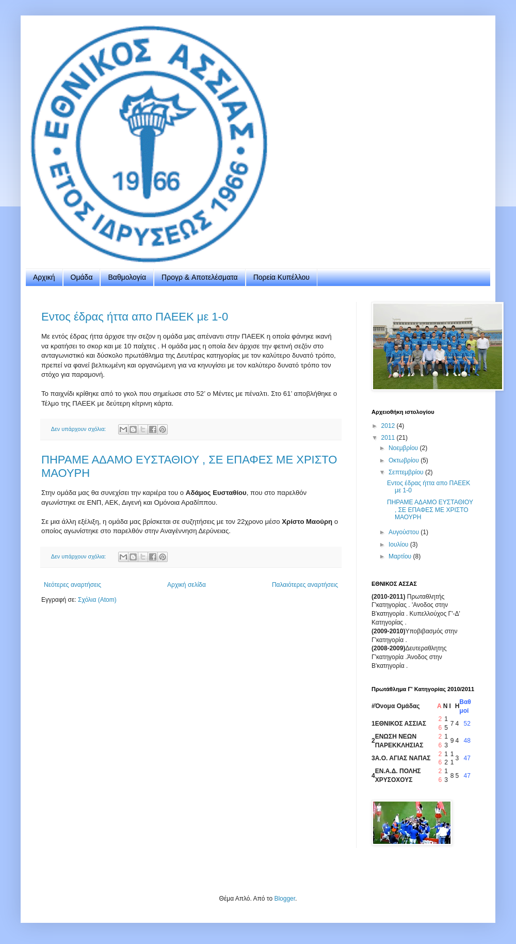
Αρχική (44, 277)
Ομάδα (82, 277)
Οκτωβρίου (405, 460)
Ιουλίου (399, 544)
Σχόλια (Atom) (97, 599)
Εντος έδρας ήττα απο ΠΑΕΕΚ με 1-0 (134, 316)
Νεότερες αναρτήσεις (72, 584)
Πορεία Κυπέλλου (281, 277)
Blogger (284, 898)
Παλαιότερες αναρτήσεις (305, 584)
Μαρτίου (401, 556)
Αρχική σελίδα (186, 584)
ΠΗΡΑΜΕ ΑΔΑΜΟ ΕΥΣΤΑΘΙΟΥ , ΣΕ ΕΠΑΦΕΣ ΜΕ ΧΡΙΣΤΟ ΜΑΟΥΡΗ (430, 510)
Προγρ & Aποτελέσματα (200, 277)
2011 (389, 437)
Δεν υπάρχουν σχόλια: (79, 429)
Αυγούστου (405, 532)
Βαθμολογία (127, 277)
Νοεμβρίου (404, 448)
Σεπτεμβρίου (407, 472)
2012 (389, 425)
